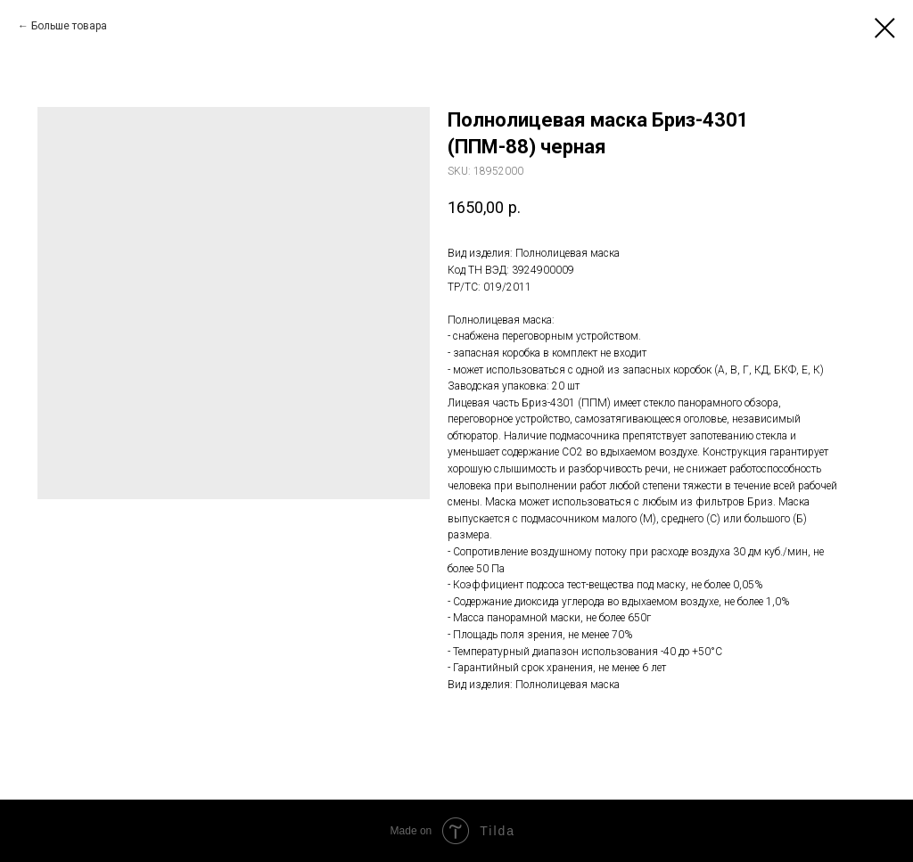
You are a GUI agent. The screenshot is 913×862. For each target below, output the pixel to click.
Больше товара (69, 26)
